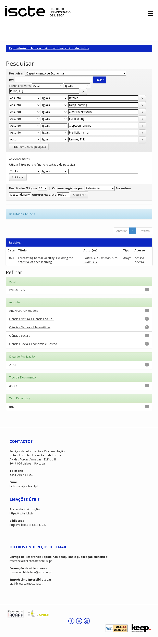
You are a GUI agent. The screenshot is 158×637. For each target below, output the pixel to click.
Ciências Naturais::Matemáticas (29, 327)
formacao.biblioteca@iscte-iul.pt (31, 572)
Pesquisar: (16, 73)
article (13, 386)
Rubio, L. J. (90, 262)
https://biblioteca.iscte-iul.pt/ (28, 525)
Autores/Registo (44, 194)
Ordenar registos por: (68, 188)
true (11, 406)
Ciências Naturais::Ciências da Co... (31, 319)
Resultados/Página (23, 188)
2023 (12, 365)
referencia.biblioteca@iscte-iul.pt (31, 561)
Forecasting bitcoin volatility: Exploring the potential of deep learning (45, 260)
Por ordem (123, 188)
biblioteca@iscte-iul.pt (24, 486)
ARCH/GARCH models (23, 311)
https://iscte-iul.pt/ (21, 513)
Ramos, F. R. (109, 258)
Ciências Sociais (19, 335)
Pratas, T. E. (91, 258)
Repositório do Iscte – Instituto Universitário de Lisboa (49, 48)
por (11, 79)
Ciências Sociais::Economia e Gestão (33, 344)
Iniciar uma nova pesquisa (29, 147)
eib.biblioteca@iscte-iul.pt (26, 583)
